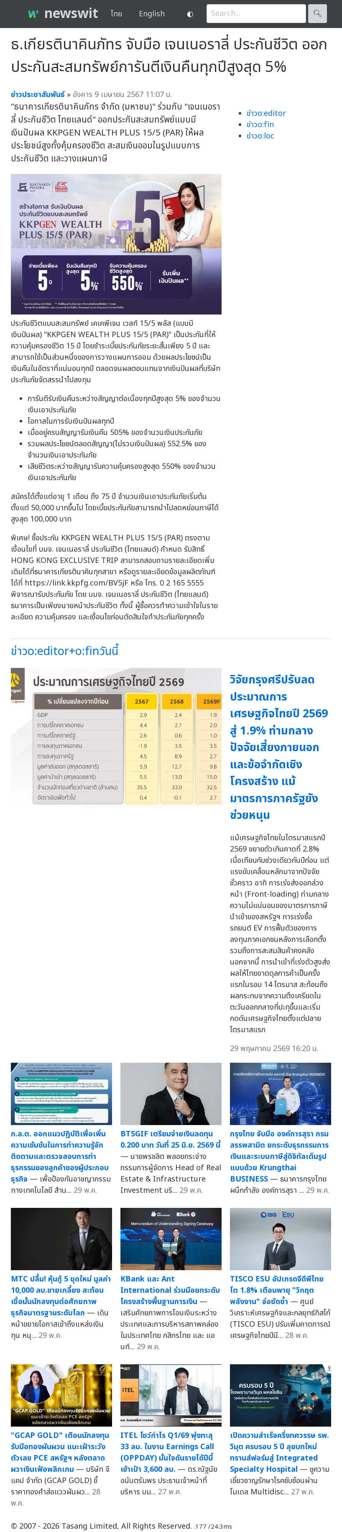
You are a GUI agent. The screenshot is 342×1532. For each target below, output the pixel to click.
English (152, 14)
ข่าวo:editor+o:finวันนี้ (64, 651)
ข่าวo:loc (260, 136)
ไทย (116, 14)
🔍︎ (317, 13)
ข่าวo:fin (260, 124)
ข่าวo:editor (266, 113)
